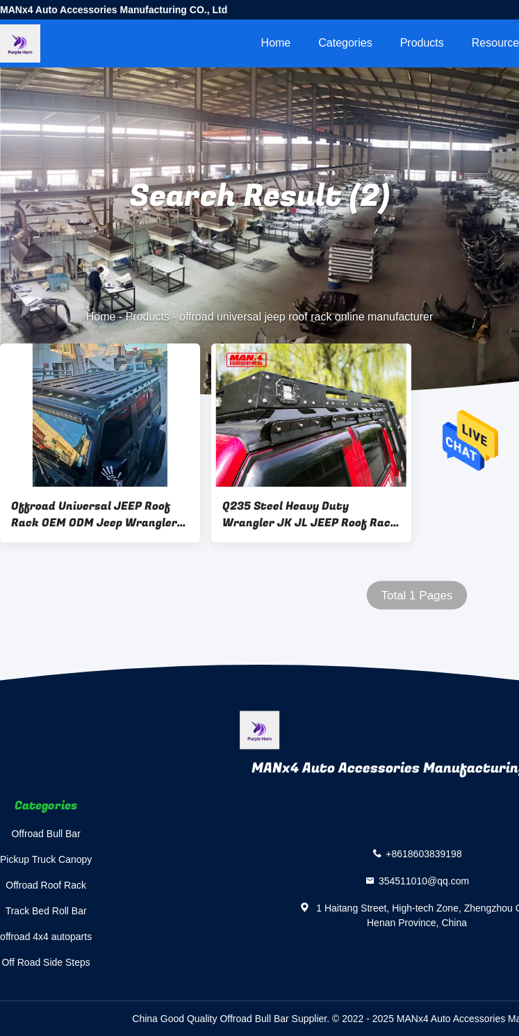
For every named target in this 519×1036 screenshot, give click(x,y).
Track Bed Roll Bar (46, 910)
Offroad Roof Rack (46, 885)
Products (422, 43)
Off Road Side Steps (45, 962)
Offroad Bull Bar (45, 833)
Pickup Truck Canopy (46, 859)
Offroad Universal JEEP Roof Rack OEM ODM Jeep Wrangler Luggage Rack (94, 514)
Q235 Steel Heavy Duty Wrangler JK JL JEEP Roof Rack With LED (309, 514)
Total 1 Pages (416, 595)
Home (276, 43)
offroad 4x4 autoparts (46, 936)
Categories (345, 43)
